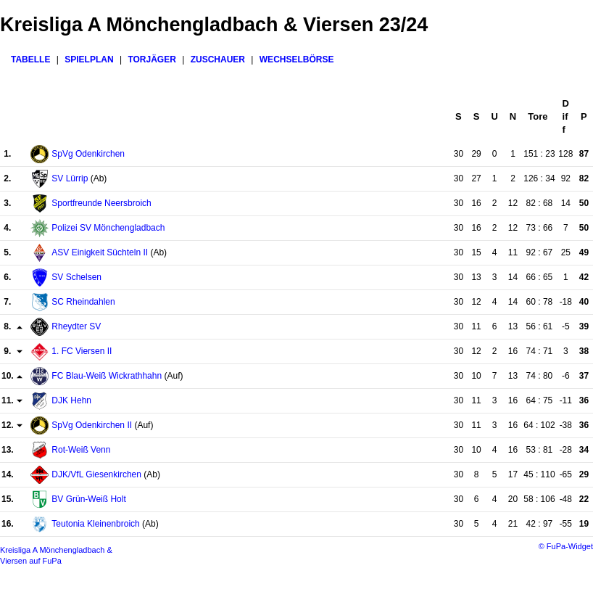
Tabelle (30, 59)
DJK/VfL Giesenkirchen (96, 474)
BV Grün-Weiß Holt (88, 499)
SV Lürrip (69, 178)
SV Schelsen (76, 277)
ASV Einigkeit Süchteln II (99, 252)
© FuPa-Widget (566, 546)
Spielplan (89, 59)
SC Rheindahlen (83, 302)
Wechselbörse (297, 59)
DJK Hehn (71, 400)
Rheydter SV (76, 326)
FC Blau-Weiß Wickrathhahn (106, 376)
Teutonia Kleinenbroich (95, 524)
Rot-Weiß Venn (80, 450)
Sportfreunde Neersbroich (101, 203)
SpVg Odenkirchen (88, 154)
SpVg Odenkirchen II (91, 425)
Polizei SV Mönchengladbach (108, 228)
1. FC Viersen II (81, 351)
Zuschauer (218, 59)
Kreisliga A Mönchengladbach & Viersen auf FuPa (56, 555)
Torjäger (151, 59)
